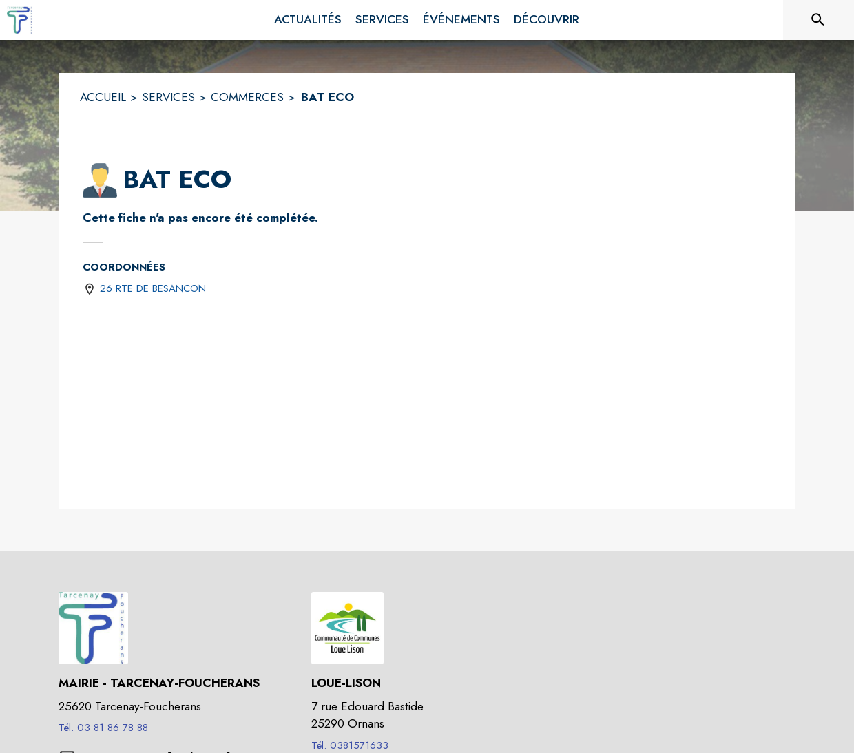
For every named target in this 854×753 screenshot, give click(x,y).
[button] (100, 180)
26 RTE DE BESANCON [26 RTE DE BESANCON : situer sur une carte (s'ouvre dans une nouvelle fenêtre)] (153, 288)
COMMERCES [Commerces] (247, 97)
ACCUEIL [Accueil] (103, 97)
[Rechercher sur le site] (818, 20)
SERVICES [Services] (168, 97)
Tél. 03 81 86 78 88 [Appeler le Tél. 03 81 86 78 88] (103, 727)
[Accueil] (20, 20)
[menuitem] (307, 20)
